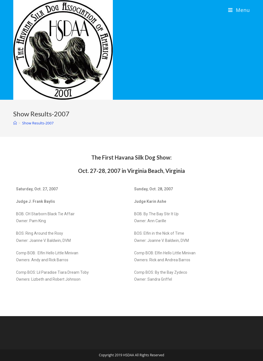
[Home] (15, 123)
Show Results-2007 (38, 123)
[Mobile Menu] (239, 10)
